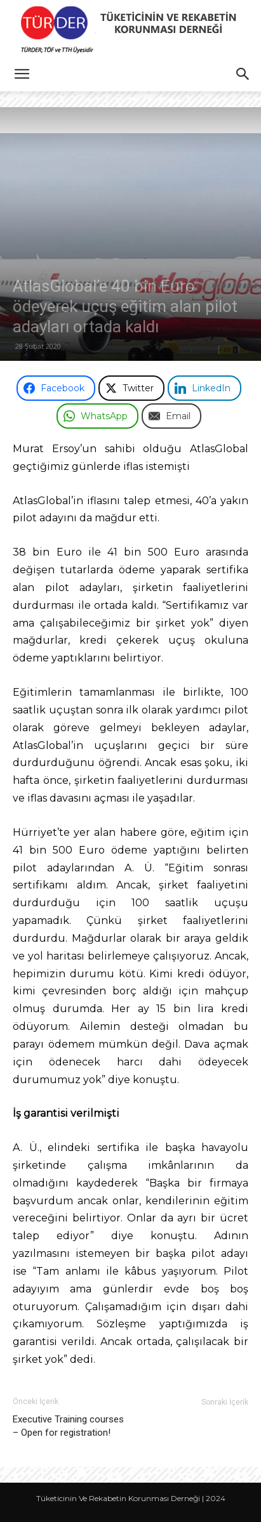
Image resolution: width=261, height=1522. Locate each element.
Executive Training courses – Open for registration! (68, 1426)
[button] (21, 74)
